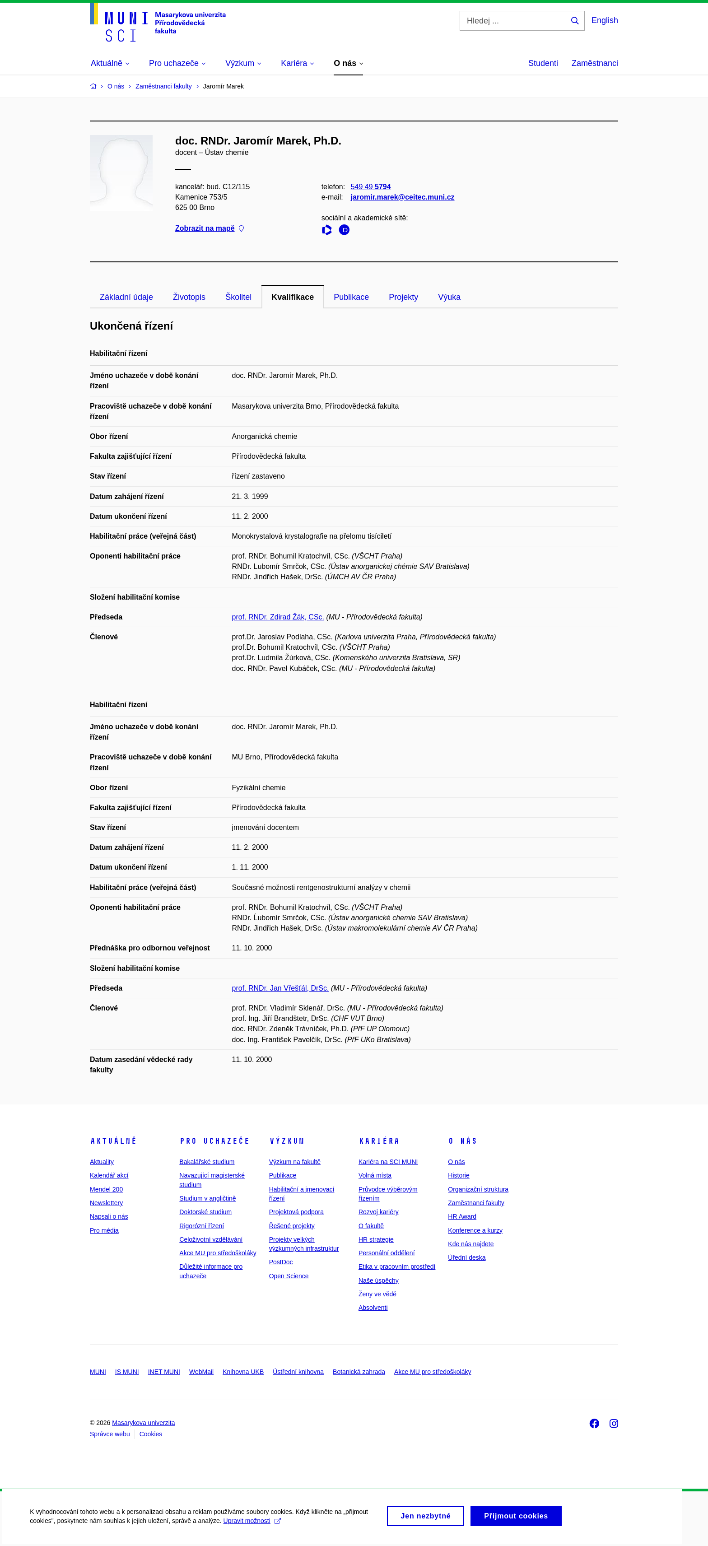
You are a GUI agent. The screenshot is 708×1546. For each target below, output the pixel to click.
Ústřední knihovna (298, 1371)
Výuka (449, 297)
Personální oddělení (387, 1253)
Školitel (238, 297)
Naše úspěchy (379, 1280)
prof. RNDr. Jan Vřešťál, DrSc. (280, 988)
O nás (462, 1141)
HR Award (462, 1216)
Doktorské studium (205, 1211)
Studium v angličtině (207, 1198)
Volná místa (375, 1175)
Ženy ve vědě (377, 1294)
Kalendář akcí (109, 1175)
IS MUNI (127, 1371)
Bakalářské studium (206, 1161)
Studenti (543, 63)
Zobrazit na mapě (209, 229)
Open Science (289, 1276)
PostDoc (281, 1262)
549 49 (371, 187)
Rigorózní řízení (201, 1225)
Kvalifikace (292, 297)
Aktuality (102, 1161)
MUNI (98, 1371)
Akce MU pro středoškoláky (217, 1253)
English (605, 20)
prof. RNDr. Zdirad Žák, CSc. (278, 617)
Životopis (189, 297)
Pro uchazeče (214, 1141)
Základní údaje (126, 297)
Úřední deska (466, 1257)
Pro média (104, 1230)
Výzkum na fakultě (295, 1161)
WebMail (201, 1371)
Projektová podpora (296, 1211)
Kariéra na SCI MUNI (388, 1161)
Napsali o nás (109, 1216)
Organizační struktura (478, 1189)
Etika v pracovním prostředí (397, 1266)
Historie (458, 1175)
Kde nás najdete (471, 1244)
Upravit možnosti (253, 1526)
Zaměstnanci (595, 63)
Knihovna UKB (243, 1371)
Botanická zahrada (359, 1371)
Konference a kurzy (475, 1230)
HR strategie (376, 1239)
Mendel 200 (106, 1189)
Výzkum (286, 1141)
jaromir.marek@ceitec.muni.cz (403, 197)
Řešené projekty (292, 1225)
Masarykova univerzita (143, 1422)
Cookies (151, 1434)
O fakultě (371, 1225)
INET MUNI (164, 1371)
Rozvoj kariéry (379, 1211)
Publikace (351, 297)
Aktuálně (113, 1141)
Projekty (403, 297)
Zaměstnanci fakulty (476, 1202)
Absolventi (373, 1307)
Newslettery (106, 1202)
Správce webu (110, 1434)
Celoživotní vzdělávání (210, 1239)
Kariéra (379, 1141)
